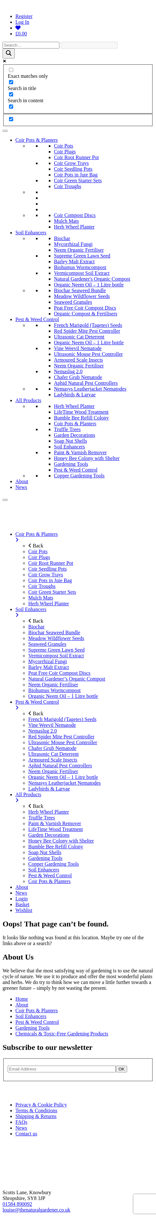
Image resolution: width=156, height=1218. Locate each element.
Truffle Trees (67, 429)
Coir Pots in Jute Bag (76, 174)
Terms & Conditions (36, 1110)
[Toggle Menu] (5, 131)
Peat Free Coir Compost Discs (85, 308)
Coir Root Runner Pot (76, 157)
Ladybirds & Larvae (75, 394)
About (21, 481)
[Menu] (5, 500)
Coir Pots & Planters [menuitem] (84, 537)
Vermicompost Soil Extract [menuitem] (56, 655)
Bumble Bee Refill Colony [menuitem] (55, 846)
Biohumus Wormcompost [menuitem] (54, 690)
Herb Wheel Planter (74, 227)
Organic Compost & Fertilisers (85, 313)
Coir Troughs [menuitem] (42, 586)
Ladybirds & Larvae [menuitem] (49, 788)
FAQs (21, 1122)
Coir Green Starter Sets (78, 180)
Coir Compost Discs (75, 215)
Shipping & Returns (35, 1116)
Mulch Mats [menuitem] (40, 597)
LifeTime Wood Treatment (81, 412)
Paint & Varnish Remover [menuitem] (54, 823)
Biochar (62, 238)
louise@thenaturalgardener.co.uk (36, 1210)
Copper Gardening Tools (79, 475)
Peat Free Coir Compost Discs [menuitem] (59, 673)
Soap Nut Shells (70, 441)
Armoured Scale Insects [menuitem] (52, 759)
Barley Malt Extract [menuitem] (48, 667)
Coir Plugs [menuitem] (39, 557)
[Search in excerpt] (11, 106)
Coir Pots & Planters (36, 140)
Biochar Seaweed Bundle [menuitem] (54, 632)
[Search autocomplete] (89, 45)
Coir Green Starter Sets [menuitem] (52, 592)
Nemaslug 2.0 (68, 371)
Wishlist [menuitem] (23, 910)
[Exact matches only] (11, 70)
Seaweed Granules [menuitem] (47, 644)
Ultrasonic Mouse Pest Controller (88, 354)
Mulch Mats (66, 221)
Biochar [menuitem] (36, 626)
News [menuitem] (21, 893)
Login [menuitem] (21, 898)
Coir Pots (63, 146)
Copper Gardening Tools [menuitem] (53, 864)
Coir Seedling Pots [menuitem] (47, 569)
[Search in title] (11, 82)
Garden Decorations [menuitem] (48, 835)
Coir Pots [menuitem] (38, 551)
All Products (28, 400)
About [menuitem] (21, 887)
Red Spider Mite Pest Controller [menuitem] (61, 736)
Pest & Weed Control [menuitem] (84, 705)
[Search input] (31, 45)
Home (21, 999)
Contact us (26, 1133)
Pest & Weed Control (37, 319)
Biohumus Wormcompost (80, 267)
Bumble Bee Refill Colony (81, 417)
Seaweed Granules (73, 302)
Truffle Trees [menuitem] (41, 817)
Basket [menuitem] (22, 904)
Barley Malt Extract (74, 261)
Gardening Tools (71, 464)
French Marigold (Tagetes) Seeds (88, 325)
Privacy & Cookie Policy (41, 1104)
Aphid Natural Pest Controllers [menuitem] (60, 765)
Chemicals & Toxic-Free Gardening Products (61, 1033)
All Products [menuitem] (84, 797)
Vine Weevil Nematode (78, 348)
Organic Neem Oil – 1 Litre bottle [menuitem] (63, 696)
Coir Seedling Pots (73, 169)
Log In (22, 22)
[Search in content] (11, 94)
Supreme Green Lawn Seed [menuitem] (56, 650)
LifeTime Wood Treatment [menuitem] (55, 829)
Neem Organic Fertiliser (79, 250)
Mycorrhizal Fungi (73, 244)
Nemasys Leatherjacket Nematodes (90, 389)
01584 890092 (17, 1204)
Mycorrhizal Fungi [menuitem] (47, 661)
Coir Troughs (67, 186)
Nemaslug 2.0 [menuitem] (42, 731)
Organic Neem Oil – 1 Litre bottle (89, 284)
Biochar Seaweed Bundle (80, 290)
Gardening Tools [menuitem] (45, 858)
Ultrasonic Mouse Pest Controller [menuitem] (62, 742)
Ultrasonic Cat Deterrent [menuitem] (53, 754)
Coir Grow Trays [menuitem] (45, 574)
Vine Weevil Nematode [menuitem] (52, 725)
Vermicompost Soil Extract (81, 273)
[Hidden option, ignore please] (11, 119)
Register (23, 16)
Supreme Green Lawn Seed (82, 255)
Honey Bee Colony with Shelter (86, 458)
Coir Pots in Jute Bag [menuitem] (50, 580)
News (21, 487)
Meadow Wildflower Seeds (82, 296)
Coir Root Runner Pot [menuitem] (50, 563)
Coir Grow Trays (71, 163)
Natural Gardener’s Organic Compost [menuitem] (66, 678)
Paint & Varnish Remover (80, 452)
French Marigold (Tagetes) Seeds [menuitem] (62, 719)
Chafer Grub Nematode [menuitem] (52, 748)
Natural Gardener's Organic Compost (92, 279)
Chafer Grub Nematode (78, 377)
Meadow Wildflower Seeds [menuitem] (56, 638)
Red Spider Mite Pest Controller (87, 331)
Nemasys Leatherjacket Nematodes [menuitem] (64, 783)
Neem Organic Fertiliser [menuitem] (53, 684)
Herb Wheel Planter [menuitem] (48, 603)
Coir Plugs (65, 151)
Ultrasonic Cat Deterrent (79, 336)
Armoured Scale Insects (78, 360)
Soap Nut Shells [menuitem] (44, 852)
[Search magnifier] (9, 54)
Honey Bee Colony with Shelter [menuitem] (61, 841)
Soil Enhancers (30, 232)
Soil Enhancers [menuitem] (84, 612)
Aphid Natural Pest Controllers (86, 383)
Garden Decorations (74, 435)
